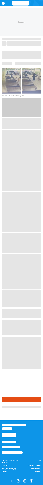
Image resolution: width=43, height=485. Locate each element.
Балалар (38, 472)
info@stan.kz (7, 428)
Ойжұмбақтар (36, 469)
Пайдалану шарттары (12, 452)
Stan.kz (37, 113)
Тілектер (5, 465)
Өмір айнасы (7, 400)
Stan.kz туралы (9, 442)
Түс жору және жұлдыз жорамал (10, 461)
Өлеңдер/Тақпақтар (9, 469)
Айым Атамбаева (9, 407)
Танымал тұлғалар (34, 465)
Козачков (6, 119)
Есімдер (4, 472)
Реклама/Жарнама (11, 447)
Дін (40, 460)
